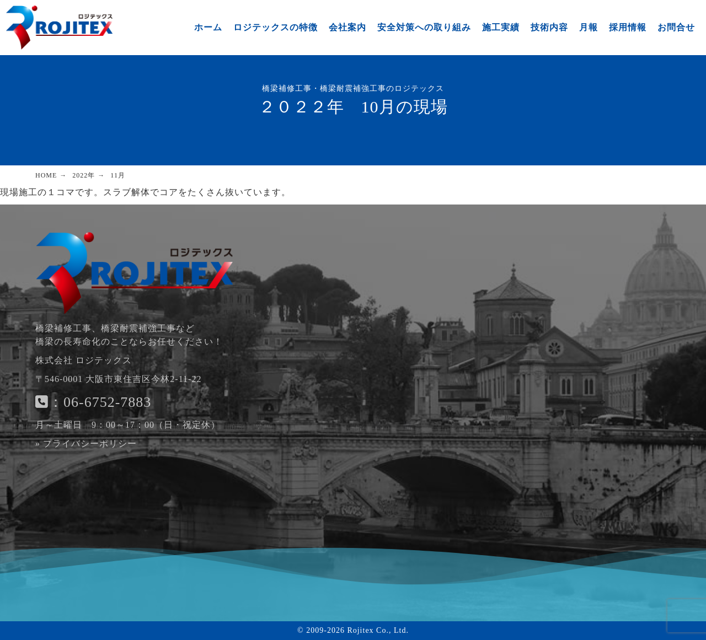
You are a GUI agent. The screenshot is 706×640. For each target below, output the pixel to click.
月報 (588, 27)
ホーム (208, 27)
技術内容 (549, 27)
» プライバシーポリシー (86, 443)
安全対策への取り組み (424, 27)
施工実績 (501, 27)
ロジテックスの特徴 (275, 27)
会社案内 (347, 27)
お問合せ (676, 27)
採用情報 (627, 27)
